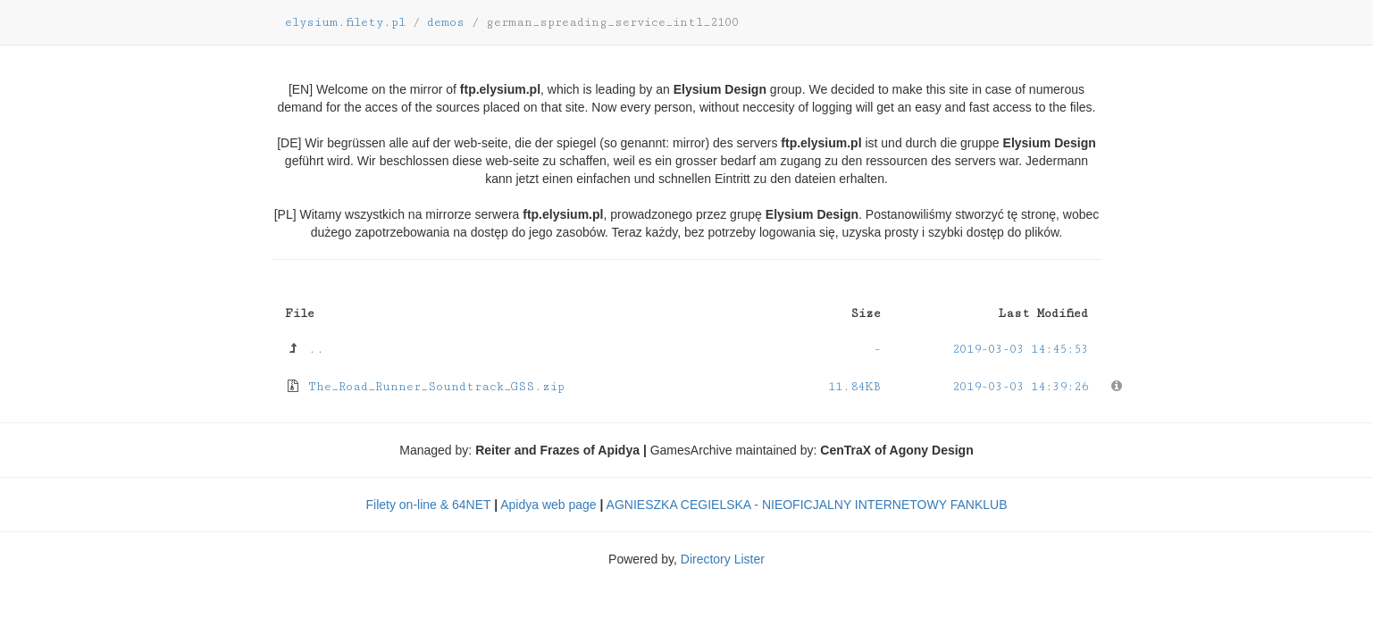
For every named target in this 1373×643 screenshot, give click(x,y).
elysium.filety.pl (345, 22)
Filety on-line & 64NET (427, 504)
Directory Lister (723, 559)
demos (446, 22)
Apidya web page (548, 504)
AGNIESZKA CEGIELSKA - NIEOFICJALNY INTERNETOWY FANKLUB (807, 504)
